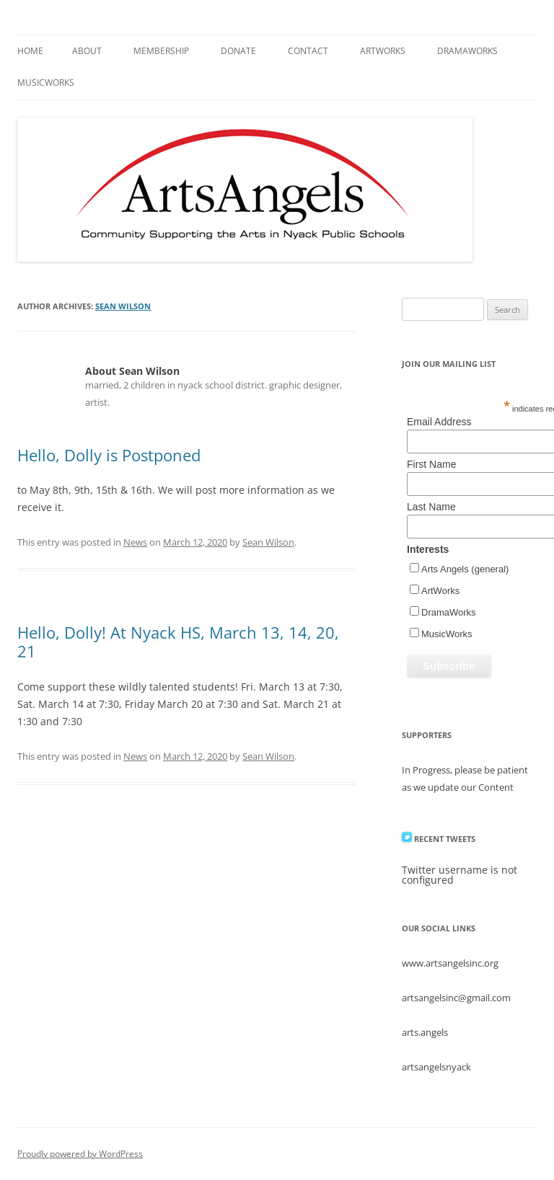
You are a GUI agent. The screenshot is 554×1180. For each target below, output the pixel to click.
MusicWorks (45, 82)
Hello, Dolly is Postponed (109, 455)
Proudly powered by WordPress (80, 1154)
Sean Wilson (123, 306)
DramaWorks (467, 51)
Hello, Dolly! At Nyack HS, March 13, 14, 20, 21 (178, 641)
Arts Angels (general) (465, 569)
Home (30, 51)
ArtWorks (382, 51)
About (87, 51)
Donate (238, 51)
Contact (308, 51)
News (135, 542)
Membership (161, 51)
